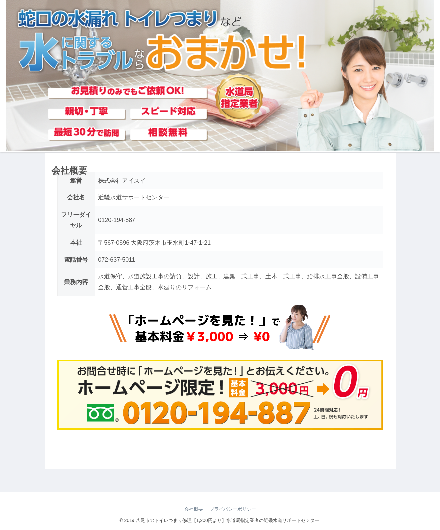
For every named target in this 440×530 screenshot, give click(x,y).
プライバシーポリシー (233, 509)
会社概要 (193, 509)
